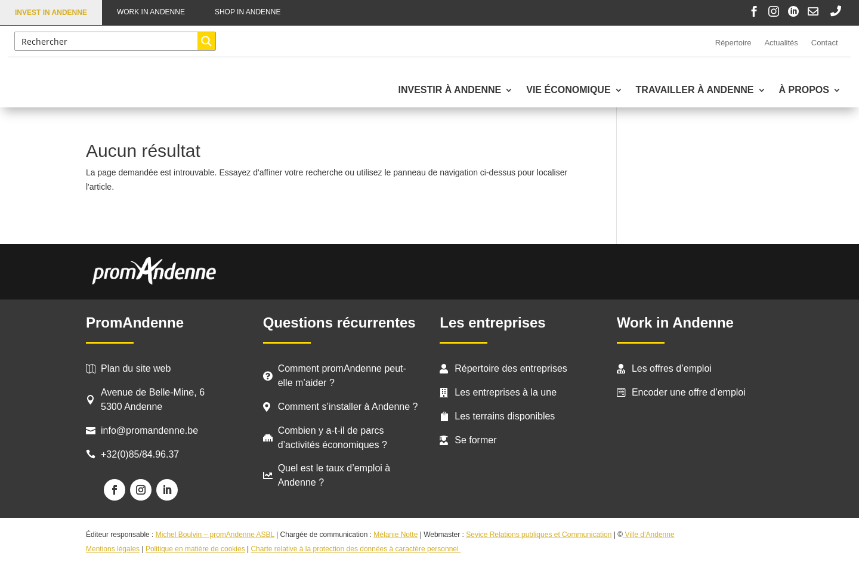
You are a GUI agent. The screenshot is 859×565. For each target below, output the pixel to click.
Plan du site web (136, 368)
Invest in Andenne (51, 12)
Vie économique (568, 90)
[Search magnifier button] (206, 41)
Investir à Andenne (449, 90)
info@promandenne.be (149, 430)
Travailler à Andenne (695, 90)
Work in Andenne (151, 12)
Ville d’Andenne (649, 534)
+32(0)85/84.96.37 (140, 454)
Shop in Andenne (247, 12)
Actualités (781, 42)
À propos (804, 90)
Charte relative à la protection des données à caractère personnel (356, 549)
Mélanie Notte (395, 534)
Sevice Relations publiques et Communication (538, 534)
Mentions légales (113, 549)
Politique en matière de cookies (195, 549)
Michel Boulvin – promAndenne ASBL (215, 534)
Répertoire (733, 42)
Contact (824, 42)
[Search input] (106, 41)
